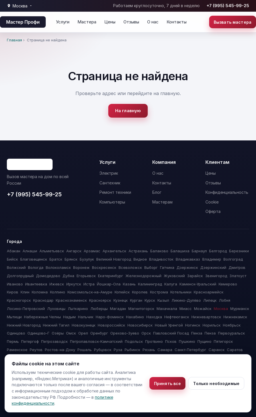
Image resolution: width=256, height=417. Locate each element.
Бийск (12, 259)
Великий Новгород (113, 259)
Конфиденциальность (226, 192)
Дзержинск (187, 267)
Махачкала (167, 308)
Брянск (71, 259)
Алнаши (30, 251)
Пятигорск (223, 341)
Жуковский (174, 275)
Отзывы (131, 22)
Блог (156, 192)
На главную (128, 110)
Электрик (108, 173)
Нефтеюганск (176, 317)
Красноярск (100, 300)
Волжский (16, 267)
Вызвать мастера (232, 22)
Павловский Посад (171, 333)
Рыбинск (132, 349)
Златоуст (237, 275)
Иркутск (73, 284)
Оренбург (99, 333)
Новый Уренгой (169, 325)
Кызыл (163, 300)
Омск (71, 333)
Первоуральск (231, 333)
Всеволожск (130, 267)
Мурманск (239, 308)
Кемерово (228, 284)
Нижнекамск (235, 317)
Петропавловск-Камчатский (96, 341)
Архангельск (114, 251)
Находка (154, 317)
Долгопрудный (20, 275)
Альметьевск (51, 251)
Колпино (57, 292)
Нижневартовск (206, 317)
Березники (239, 251)
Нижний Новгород (24, 325)
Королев (140, 292)
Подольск (134, 341)
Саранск (217, 349)
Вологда (35, 267)
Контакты (177, 22)
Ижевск (56, 284)
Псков (171, 341)
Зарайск (195, 275)
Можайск (202, 308)
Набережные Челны (42, 317)
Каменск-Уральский (197, 284)
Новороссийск (111, 325)
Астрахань (138, 251)
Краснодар (43, 300)
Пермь (13, 341)
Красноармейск (208, 292)
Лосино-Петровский (26, 308)
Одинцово (16, 333)
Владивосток (161, 259)
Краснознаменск (71, 300)
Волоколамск (58, 267)
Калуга (170, 284)
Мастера (86, 22)
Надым (69, 317)
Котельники (180, 292)
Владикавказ (188, 259)
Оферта (213, 211)
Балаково (159, 251)
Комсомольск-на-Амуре (89, 292)
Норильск (212, 325)
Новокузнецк (83, 325)
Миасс (185, 308)
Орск (146, 333)
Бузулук (87, 259)
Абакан (13, 251)
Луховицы (56, 308)
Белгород (218, 251)
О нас (153, 22)
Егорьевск (86, 275)
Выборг (151, 267)
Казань (129, 284)
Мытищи (14, 317)
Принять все (167, 383)
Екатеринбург (110, 275)
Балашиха (180, 251)
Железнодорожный (143, 275)
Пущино (204, 341)
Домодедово (48, 275)
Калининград (150, 284)
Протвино (154, 341)
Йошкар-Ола (109, 284)
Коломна (40, 292)
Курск (150, 300)
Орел (83, 333)
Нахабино (135, 317)
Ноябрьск (232, 325)
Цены (109, 22)
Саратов (235, 349)
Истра (89, 284)
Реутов (36, 349)
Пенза (196, 333)
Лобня (224, 300)
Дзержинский (213, 267)
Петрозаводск (54, 341)
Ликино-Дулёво (186, 300)
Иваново (15, 284)
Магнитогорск (141, 308)
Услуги (62, 22)
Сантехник (109, 182)
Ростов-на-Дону (60, 349)
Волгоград (233, 259)
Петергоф (30, 341)
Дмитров (237, 267)
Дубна (68, 275)
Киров (12, 292)
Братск (55, 259)
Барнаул (199, 251)
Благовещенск (33, 259)
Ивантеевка (36, 284)
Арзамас (92, 251)
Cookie (212, 202)
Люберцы (99, 308)
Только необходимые (216, 383)
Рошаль (84, 349)
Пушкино (187, 341)
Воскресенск (104, 267)
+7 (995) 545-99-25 (228, 5)
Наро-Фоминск (110, 317)
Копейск (122, 292)
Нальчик (85, 317)
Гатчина (167, 267)
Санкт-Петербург (190, 349)
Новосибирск (140, 325)
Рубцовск (102, 349)
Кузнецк (120, 300)
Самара (164, 349)
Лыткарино (78, 308)
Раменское (17, 349)
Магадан (118, 308)
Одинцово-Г (38, 333)
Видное (140, 259)
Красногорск (19, 300)
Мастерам (162, 202)
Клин (25, 292)
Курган (136, 300)
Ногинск (192, 325)
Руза (118, 349)
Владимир (211, 259)
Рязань (149, 349)
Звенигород (216, 275)
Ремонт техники (115, 192)
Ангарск (73, 251)
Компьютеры (112, 202)
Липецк (210, 300)
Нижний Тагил (56, 325)
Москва (221, 308)
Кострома (159, 292)
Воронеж (81, 267)
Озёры (58, 333)
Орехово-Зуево (124, 333)
